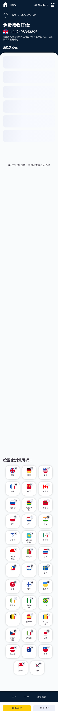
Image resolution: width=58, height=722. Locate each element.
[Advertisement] (29, 219)
